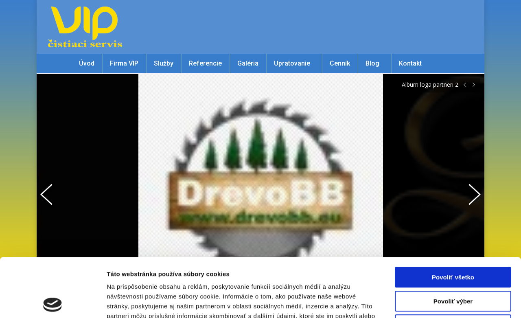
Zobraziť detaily (425, 301)
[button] (51, 192)
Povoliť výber (453, 242)
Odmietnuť (452, 266)
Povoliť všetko (453, 218)
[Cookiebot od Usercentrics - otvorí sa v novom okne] (52, 302)
